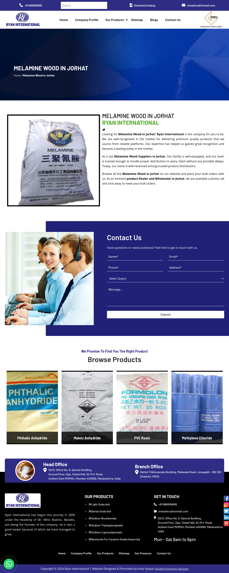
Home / (18, 75)
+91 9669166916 (30, 5)
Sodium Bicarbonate (102, 518)
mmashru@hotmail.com (198, 5)
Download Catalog (142, 5)
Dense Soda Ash (99, 511)
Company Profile (86, 20)
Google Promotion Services (172, 568)
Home (64, 20)
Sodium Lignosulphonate (105, 532)
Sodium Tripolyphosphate (105, 525)
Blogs (154, 20)
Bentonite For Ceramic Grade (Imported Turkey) (114, 541)
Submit (165, 314)
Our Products (114, 20)
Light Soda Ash (99, 504)
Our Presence (143, 553)
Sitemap (137, 20)
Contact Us (173, 20)
